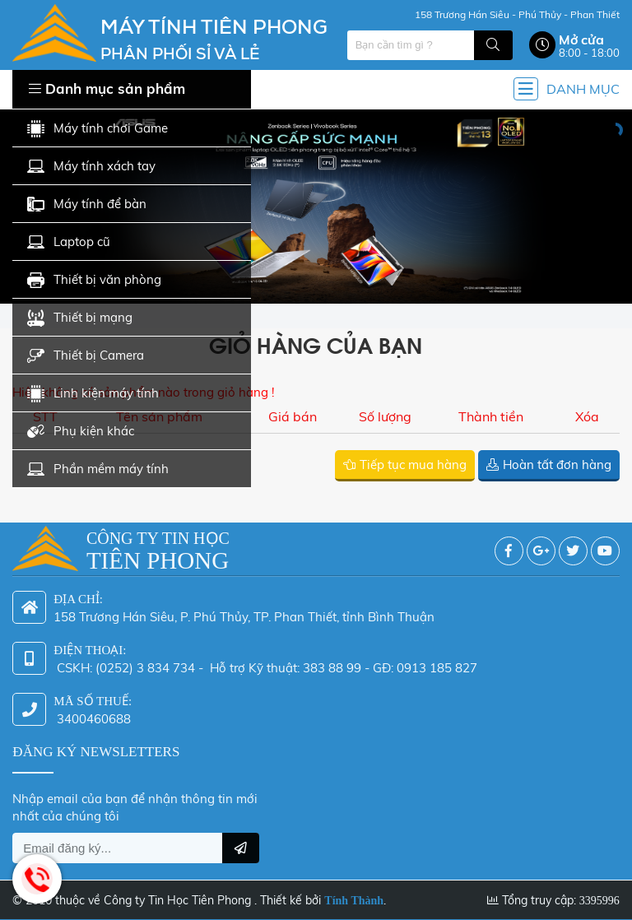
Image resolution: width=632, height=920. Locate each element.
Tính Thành (353, 893)
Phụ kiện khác (80, 431)
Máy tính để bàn (86, 204)
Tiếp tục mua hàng (413, 464)
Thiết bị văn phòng (94, 280)
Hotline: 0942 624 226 (37, 879)
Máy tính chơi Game (97, 128)
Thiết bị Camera (85, 356)
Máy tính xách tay (91, 166)
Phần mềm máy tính (98, 469)
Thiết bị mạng (79, 318)
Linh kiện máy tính (93, 393)
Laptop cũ (68, 242)
